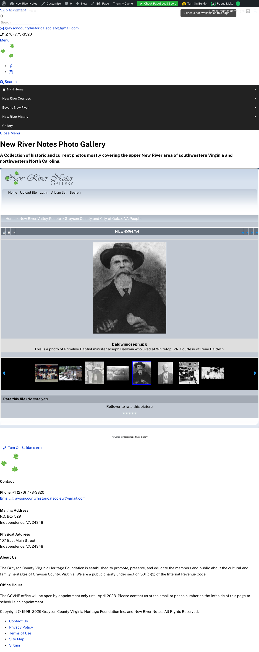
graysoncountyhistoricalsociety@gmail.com (43, 498)
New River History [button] (129, 116)
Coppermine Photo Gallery (135, 437)
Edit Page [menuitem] (103, 3)
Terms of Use (20, 633)
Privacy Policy (21, 627)
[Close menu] (10, 133)
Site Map (16, 639)
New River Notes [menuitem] (26, 3)
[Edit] (37, 448)
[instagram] (11, 72)
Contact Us (18, 621)
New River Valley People (40, 218)
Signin (14, 645)
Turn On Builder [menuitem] (195, 3)
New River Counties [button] (129, 98)
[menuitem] (4, 3)
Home (10, 218)
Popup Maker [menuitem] (228, 3)
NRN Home (132, 89)
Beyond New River (129, 107)
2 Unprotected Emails (22, 11)
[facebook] (11, 66)
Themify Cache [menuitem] (123, 3)
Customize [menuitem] (54, 3)
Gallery (7, 126)
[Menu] (4, 40)
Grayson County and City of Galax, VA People (103, 218)
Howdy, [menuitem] (229, 11)
